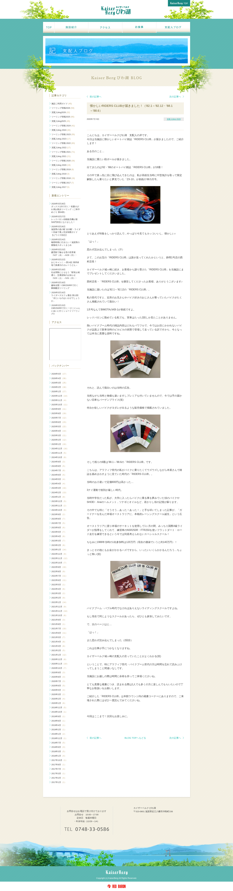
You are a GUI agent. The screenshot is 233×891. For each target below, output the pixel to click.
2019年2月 (58, 729)
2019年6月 (58, 721)
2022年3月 (58, 593)
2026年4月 (59, 378)
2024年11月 (59, 453)
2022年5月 (58, 584)
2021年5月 (58, 637)
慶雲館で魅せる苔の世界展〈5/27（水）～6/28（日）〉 (64, 252)
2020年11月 (60, 664)
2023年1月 (59, 549)
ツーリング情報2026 (62, 108)
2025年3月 (59, 435)
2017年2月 (58, 778)
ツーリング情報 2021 (63, 152)
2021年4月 (58, 641)
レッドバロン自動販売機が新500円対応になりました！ (64, 219)
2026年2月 (59, 387)
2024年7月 (58, 470)
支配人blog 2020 (174, 119)
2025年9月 (59, 409)
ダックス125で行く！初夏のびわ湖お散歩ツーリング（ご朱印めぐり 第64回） (65, 207)
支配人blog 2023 (61, 139)
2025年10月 (60, 404)
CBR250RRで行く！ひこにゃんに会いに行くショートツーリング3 (65, 309)
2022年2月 (58, 598)
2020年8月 (58, 677)
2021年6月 (59, 633)
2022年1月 (59, 602)
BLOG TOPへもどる (135, 738)
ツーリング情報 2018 (63, 178)
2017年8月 (58, 764)
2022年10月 (59, 563)
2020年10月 (59, 668)
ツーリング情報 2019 (62, 169)
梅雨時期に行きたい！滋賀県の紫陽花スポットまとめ (65, 242)
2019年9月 (58, 716)
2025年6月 (59, 422)
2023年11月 (59, 505)
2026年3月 (59, 383)
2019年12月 (59, 707)
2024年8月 (58, 466)
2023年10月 (59, 510)
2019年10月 (59, 712)
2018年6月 (58, 747)
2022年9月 (59, 567)
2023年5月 (58, 532)
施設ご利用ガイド (61, 103)
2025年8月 (59, 413)
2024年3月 (59, 488)
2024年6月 (58, 475)
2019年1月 (58, 734)
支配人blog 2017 (60, 187)
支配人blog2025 (60, 121)
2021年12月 (59, 606)
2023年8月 (58, 519)
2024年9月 (58, 462)
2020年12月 (59, 659)
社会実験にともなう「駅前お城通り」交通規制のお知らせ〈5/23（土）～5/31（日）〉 (65, 273)
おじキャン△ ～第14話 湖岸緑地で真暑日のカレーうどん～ (65, 262)
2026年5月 (59, 374)
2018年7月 (58, 743)
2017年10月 (59, 760)
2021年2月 (58, 650)
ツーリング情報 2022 (63, 143)
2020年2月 (58, 699)
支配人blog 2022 (61, 147)
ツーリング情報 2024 (63, 125)
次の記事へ (176, 96)
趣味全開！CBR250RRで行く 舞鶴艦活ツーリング (64, 285)
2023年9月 (58, 514)
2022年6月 (59, 580)
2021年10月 (59, 615)
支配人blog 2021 (61, 156)
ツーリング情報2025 (62, 117)
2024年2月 (59, 492)
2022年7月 (59, 576)
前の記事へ (94, 96)
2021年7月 (59, 628)
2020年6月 (58, 685)
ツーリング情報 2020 (63, 160)
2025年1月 (59, 444)
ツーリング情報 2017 (62, 183)
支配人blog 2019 (60, 174)
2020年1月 (58, 703)
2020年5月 (58, 690)
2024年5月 (58, 479)
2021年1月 (59, 655)
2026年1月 (59, 391)
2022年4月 (58, 589)
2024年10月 (59, 457)
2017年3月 (58, 773)
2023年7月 (58, 523)
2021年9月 (58, 620)
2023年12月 (59, 501)
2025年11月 (59, 400)
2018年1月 (58, 756)
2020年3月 (58, 694)
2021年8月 (58, 624)
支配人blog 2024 (61, 130)
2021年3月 (58, 646)
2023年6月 (58, 527)
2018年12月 (59, 738)
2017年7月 (58, 769)
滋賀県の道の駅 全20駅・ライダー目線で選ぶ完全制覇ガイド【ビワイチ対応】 (65, 230)
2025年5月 (59, 426)
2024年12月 (60, 448)
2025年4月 (59, 431)
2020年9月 (58, 672)
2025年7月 (59, 418)
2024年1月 (58, 497)
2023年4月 (58, 536)
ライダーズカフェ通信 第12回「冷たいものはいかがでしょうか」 (65, 296)
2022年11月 (60, 558)
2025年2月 (59, 440)
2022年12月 (59, 554)
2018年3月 (58, 751)
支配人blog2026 (60, 112)
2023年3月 (58, 540)
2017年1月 (58, 782)
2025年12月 (60, 396)
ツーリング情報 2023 (63, 134)
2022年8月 (58, 571)
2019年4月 (58, 725)
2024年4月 (58, 483)
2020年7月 (58, 681)
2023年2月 (58, 545)
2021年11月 (60, 611)
